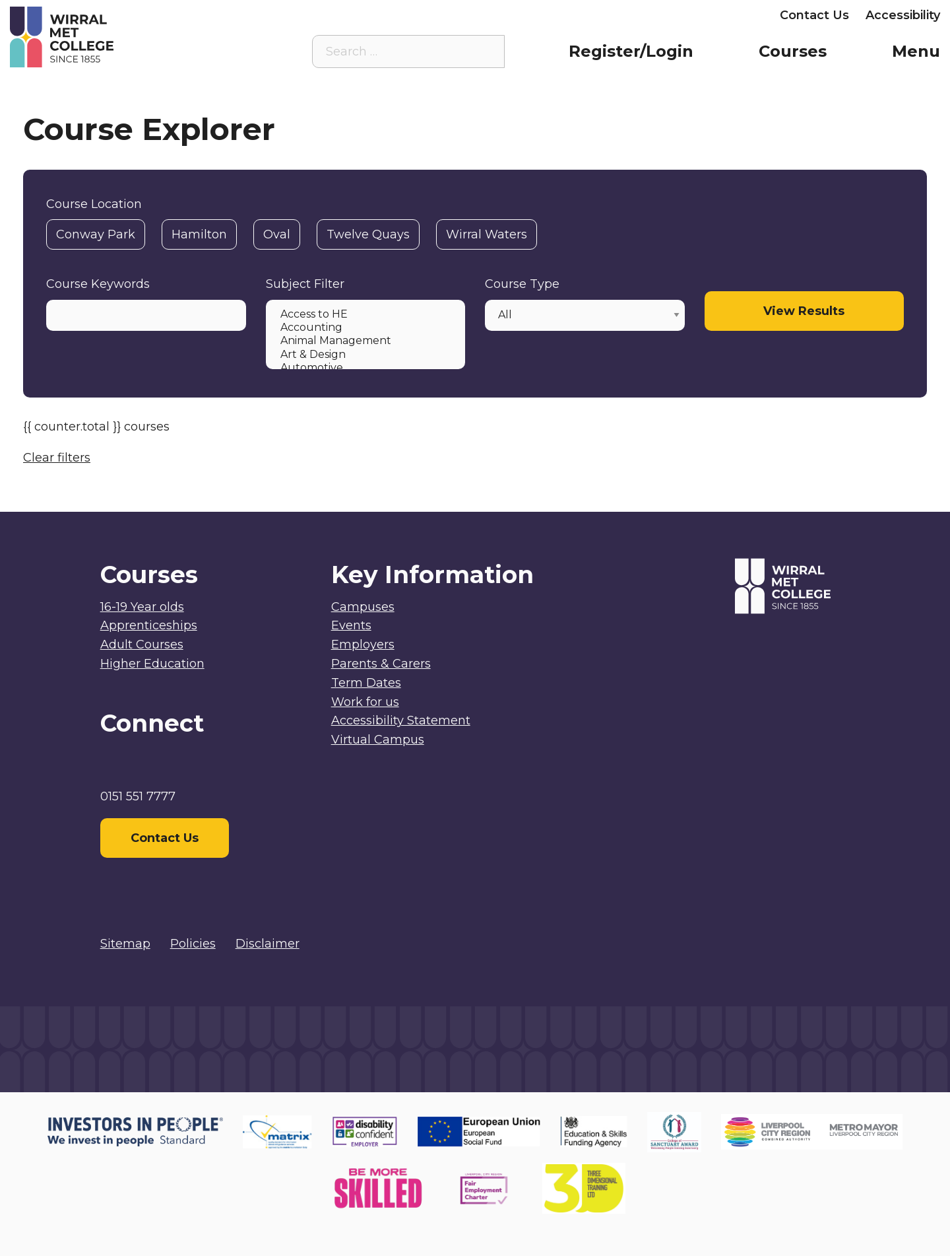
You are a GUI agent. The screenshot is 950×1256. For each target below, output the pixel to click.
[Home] (126, 37)
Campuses (363, 607)
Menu (916, 51)
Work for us (365, 702)
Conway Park (95, 234)
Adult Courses (141, 644)
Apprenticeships (148, 625)
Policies (193, 943)
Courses (793, 51)
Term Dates (366, 683)
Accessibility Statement (400, 720)
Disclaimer (268, 943)
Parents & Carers (630, 15)
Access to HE (364, 314)
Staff (546, 15)
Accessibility (903, 15)
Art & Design (364, 354)
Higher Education (152, 663)
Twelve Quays (368, 234)
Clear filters (56, 457)
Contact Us (814, 15)
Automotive (364, 367)
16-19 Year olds (142, 607)
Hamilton (199, 234)
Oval (276, 234)
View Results (803, 311)
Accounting (364, 327)
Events (351, 625)
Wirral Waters (486, 234)
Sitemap (125, 943)
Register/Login (631, 51)
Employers (730, 15)
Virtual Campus (468, 15)
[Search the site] (484, 51)
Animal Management (364, 340)
